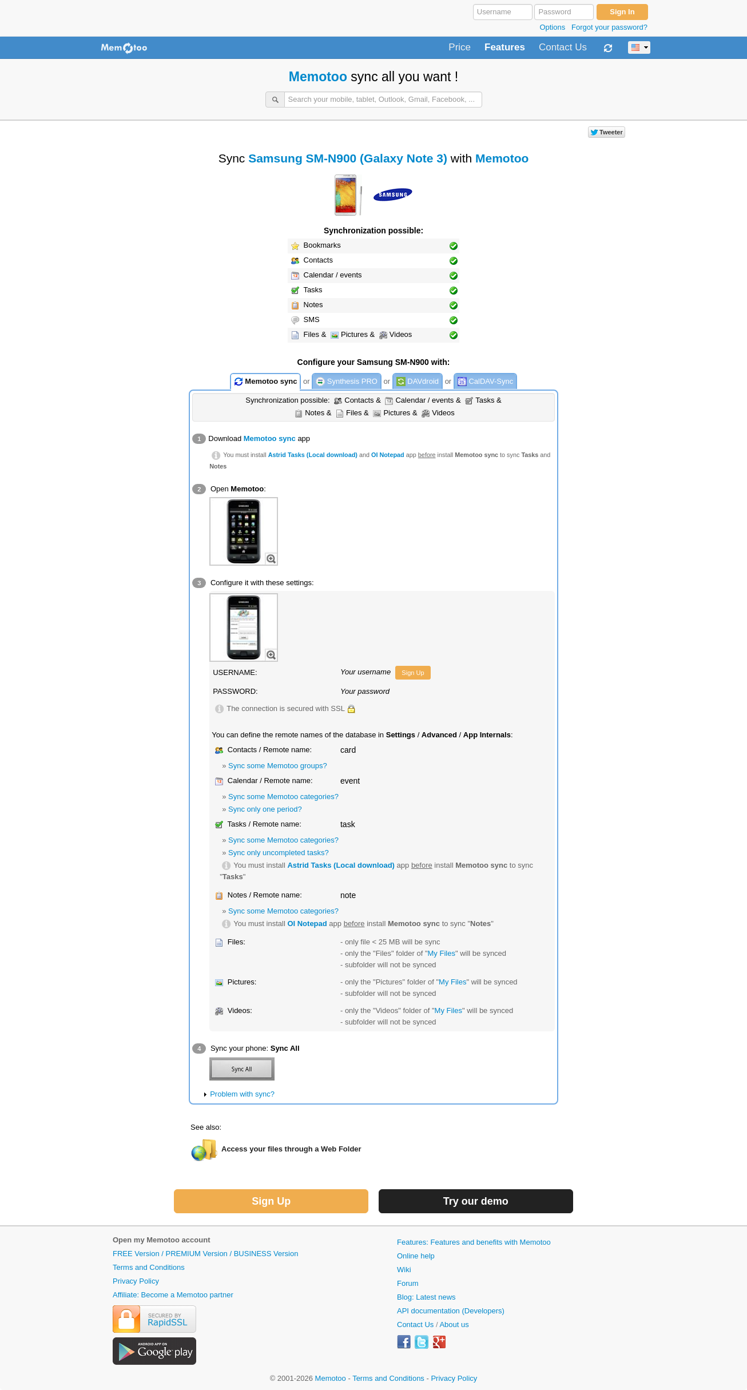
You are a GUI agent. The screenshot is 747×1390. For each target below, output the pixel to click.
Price (459, 47)
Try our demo (475, 1201)
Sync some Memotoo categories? (283, 796)
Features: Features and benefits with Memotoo (474, 1242)
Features (504, 47)
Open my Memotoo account (161, 1240)
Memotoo (318, 76)
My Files (441, 953)
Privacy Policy (136, 1281)
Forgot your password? (609, 27)
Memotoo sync (265, 382)
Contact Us (563, 47)
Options (552, 27)
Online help (416, 1256)
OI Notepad (387, 454)
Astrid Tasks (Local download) (312, 454)
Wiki (404, 1269)
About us (453, 1324)
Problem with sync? (242, 1094)
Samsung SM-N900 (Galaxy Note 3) (347, 158)
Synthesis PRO (347, 382)
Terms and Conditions (149, 1267)
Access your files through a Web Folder (291, 1149)
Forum (408, 1283)
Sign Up (413, 672)
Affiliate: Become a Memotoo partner (173, 1294)
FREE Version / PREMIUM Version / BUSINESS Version (205, 1253)
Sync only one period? (265, 809)
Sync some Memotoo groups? (277, 765)
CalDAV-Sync (485, 382)
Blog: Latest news (426, 1297)
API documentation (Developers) (450, 1310)
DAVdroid (417, 382)
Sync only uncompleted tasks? (278, 852)
